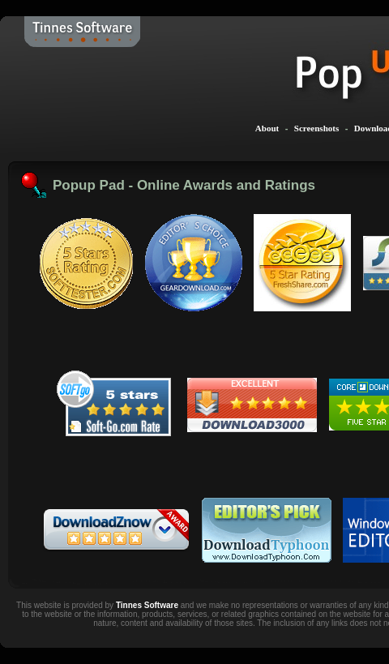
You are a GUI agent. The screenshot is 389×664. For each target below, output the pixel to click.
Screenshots (316, 128)
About (267, 128)
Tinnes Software (147, 605)
